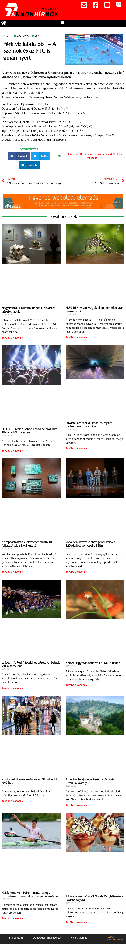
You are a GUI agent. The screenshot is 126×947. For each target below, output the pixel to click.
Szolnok (117, 154)
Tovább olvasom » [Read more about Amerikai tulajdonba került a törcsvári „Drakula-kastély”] (76, 805)
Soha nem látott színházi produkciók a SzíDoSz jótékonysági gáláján (90, 543)
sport (109, 154)
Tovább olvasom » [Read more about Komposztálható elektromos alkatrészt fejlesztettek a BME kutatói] (12, 571)
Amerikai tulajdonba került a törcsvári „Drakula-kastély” (90, 781)
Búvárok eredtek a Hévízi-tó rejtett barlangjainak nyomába (89, 424)
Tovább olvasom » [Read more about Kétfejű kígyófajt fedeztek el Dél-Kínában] (76, 685)
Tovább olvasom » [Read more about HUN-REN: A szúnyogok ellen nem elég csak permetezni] (76, 337)
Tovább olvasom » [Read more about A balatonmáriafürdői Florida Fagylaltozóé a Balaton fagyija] (76, 922)
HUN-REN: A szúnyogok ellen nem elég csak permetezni (94, 309)
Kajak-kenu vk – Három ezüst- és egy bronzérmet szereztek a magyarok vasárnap (30, 894)
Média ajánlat (79, 937)
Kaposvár (73, 154)
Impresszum (16, 937)
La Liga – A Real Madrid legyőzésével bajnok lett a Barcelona (31, 664)
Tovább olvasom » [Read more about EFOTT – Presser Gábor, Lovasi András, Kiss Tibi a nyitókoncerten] (12, 450)
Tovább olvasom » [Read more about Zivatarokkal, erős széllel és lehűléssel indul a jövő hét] (12, 801)
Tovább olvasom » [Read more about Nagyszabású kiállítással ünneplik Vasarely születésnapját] (12, 337)
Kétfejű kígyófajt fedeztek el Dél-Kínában (93, 663)
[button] (118, 4)
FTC (64, 154)
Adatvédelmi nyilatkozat (47, 937)
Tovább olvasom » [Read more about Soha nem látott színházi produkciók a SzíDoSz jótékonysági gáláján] (76, 571)
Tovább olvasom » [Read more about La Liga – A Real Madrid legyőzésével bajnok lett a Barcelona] (12, 688)
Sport (37, 35)
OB (80, 154)
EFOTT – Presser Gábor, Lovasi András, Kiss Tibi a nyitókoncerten (29, 430)
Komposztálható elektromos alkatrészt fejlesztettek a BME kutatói (27, 543)
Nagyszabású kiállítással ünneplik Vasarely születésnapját (28, 309)
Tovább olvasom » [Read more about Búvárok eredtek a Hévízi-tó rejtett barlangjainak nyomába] (76, 448)
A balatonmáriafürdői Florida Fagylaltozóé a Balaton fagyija (94, 898)
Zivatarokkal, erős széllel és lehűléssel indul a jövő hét (30, 781)
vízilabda (92, 157)
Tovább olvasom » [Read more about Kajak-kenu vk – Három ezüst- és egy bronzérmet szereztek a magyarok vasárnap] (12, 918)
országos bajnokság (94, 154)
